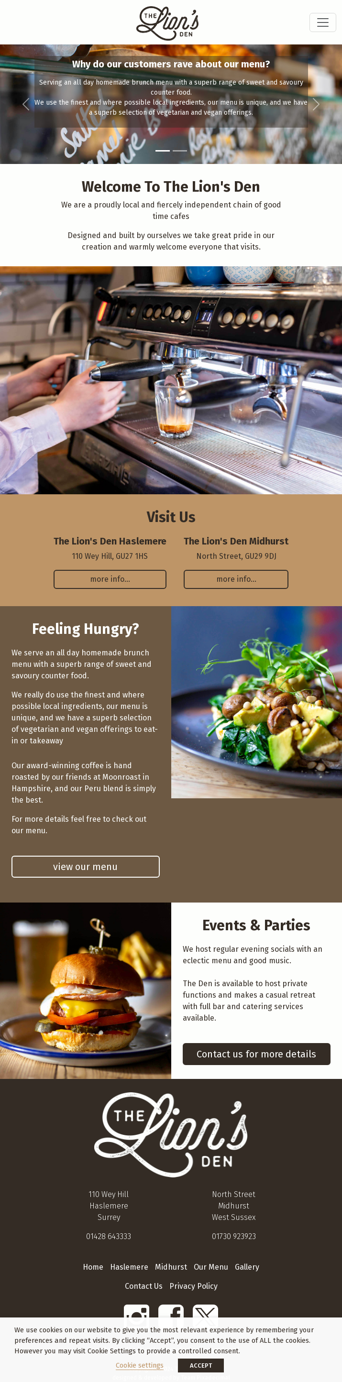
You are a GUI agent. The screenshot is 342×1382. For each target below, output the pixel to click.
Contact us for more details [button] (256, 1054)
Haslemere (129, 1267)
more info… (110, 579)
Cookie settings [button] (140, 1365)
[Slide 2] (180, 150)
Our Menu (211, 1267)
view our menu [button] (85, 866)
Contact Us (144, 1286)
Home (93, 1267)
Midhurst (171, 1267)
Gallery (247, 1267)
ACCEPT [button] (201, 1365)
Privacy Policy (193, 1286)
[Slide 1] (162, 150)
